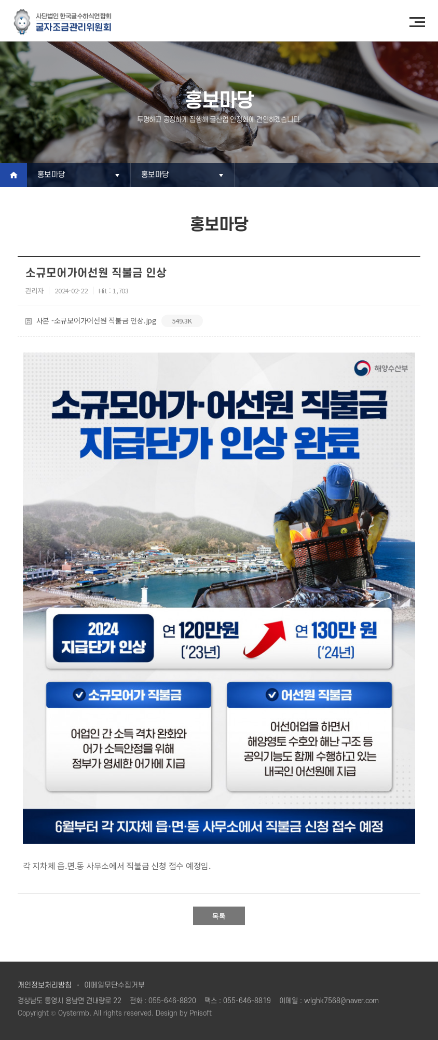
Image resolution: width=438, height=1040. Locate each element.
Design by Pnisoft (184, 1013)
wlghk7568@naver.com (341, 1001)
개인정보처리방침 (45, 985)
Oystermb (73, 1013)
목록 (219, 916)
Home (13, 175)
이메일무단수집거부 (114, 985)
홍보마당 (51, 174)
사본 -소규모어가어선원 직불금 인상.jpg (114, 321)
